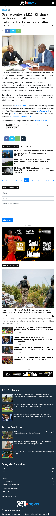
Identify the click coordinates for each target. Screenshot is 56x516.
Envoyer (7, 220)
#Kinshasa (24, 106)
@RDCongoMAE (43, 111)
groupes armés (23, 125)
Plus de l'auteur (27, 147)
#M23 (16, 106)
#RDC (16, 114)
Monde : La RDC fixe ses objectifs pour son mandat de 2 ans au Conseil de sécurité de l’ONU (33, 348)
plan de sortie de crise (37, 125)
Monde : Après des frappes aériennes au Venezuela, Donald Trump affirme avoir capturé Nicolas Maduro (33, 339)
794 (15, 180)
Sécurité (10, 7)
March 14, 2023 (41, 121)
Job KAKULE (8, 26)
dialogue (10, 127)
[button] (6, 244)
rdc (17, 7)
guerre (49, 125)
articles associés (10, 147)
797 (32, 180)
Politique (5, 306)
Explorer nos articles (9, 496)
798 (37, 180)
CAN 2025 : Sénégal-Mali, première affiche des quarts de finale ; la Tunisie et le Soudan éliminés (33, 329)
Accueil (4, 7)
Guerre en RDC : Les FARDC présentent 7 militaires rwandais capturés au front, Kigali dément (34, 358)
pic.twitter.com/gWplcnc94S (21, 116)
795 (20, 180)
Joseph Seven (6, 315)
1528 (48, 180)
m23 (16, 127)
